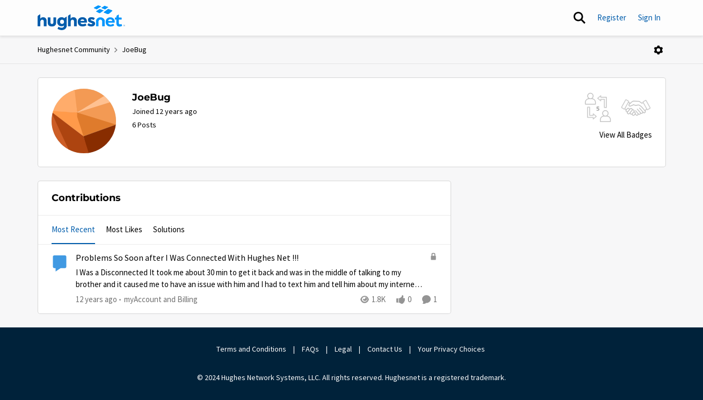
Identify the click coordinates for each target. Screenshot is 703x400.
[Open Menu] (658, 50)
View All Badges (625, 135)
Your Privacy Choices (452, 349)
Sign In (649, 17)
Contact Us (384, 349)
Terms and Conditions (251, 349)
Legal (343, 349)
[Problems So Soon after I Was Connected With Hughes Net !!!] (250, 279)
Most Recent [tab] (73, 229)
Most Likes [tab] (124, 229)
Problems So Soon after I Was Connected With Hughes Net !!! (187, 258)
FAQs (310, 349)
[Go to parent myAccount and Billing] (158, 300)
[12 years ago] (96, 300)
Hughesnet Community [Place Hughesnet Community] (74, 49)
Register (611, 17)
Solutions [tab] (169, 229)
